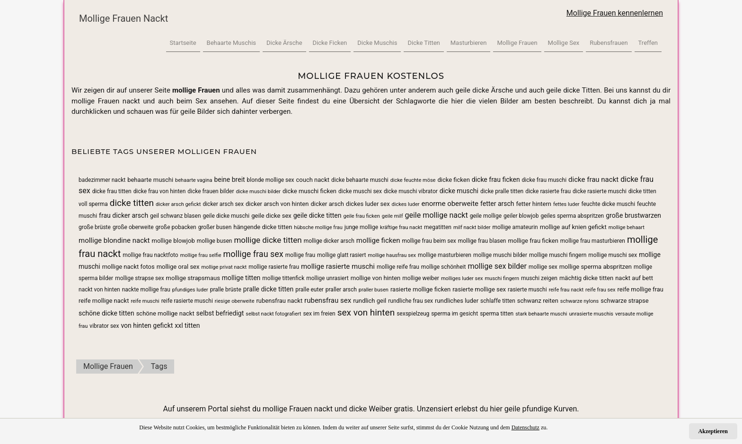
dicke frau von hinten (159, 191)
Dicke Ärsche (284, 42)
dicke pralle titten (501, 191)
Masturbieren (468, 42)
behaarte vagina (193, 180)
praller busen (374, 290)
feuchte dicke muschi (608, 204)
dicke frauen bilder (210, 191)
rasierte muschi (527, 289)
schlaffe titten (497, 301)
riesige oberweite (235, 301)
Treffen (648, 42)
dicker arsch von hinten (277, 203)
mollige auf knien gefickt (573, 227)
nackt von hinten (99, 289)
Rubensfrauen (608, 42)
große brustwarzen (633, 215)
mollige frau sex (253, 254)
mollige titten (241, 278)
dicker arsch (327, 203)
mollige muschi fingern (557, 255)
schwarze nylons (579, 301)
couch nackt (312, 179)
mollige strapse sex (139, 278)
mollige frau (300, 255)
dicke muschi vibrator (411, 191)
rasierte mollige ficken (420, 289)
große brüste (95, 227)
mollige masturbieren (444, 255)
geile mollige (486, 216)
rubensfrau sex (327, 300)
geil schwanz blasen (175, 216)
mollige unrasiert (327, 278)
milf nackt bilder (472, 227)
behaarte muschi (150, 179)
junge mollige (361, 227)
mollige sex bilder (497, 266)
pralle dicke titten (268, 289)
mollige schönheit (443, 267)
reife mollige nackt (104, 300)
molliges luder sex (462, 278)
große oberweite (133, 227)
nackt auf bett (634, 278)
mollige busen (214, 241)
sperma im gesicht (454, 313)
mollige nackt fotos (128, 266)
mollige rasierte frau (273, 267)
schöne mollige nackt (165, 313)
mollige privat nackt (224, 267)
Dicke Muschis (377, 42)
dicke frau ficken (496, 179)
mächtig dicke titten (586, 278)
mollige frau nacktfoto (150, 255)
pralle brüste (225, 289)
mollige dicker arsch (329, 241)
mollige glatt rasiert (341, 255)
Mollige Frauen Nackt (123, 18)
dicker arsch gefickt (178, 204)
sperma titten (496, 313)
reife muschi (145, 301)
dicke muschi (459, 191)
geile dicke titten (317, 215)
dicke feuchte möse (413, 180)
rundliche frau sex (410, 301)
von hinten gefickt (147, 325)
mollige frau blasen (482, 241)
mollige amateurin (515, 227)
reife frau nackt (566, 290)
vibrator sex (104, 326)
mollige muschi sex (612, 255)
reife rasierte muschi (187, 301)
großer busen (215, 227)
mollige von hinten (376, 278)
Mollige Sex (564, 42)
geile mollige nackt (436, 215)
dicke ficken (453, 179)
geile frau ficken (361, 216)
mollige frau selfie (200, 255)
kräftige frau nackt (401, 227)
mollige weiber (420, 278)
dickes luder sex (368, 203)
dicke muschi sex (360, 191)
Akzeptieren (713, 431)
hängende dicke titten (262, 227)
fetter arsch (497, 203)
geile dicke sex (271, 215)
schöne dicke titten (106, 313)
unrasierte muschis (591, 314)
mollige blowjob (173, 240)
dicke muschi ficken (309, 191)
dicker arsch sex (223, 204)
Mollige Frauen (517, 42)
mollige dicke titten (267, 240)
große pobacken (176, 227)
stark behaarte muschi (541, 314)
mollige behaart (627, 227)
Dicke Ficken (330, 42)
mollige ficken (378, 240)
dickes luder (406, 204)
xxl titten (187, 325)
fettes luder (566, 204)
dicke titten (132, 202)
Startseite (183, 42)
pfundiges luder (190, 290)
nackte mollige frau (146, 289)
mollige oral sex (178, 266)
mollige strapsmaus (193, 278)
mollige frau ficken (533, 240)
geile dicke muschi (226, 216)
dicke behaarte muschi (360, 180)
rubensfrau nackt (279, 300)
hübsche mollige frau (318, 227)
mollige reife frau (398, 267)
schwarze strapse (624, 300)
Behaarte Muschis (231, 42)
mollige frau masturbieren (592, 241)
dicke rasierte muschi (600, 191)
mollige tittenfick (283, 278)
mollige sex (543, 267)
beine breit (229, 179)
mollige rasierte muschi (338, 266)
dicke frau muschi (544, 180)
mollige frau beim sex (429, 241)
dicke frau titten (112, 191)
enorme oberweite (449, 203)
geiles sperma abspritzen (572, 216)
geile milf (392, 216)
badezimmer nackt (102, 180)
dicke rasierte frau (548, 191)
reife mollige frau (640, 289)
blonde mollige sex (270, 180)
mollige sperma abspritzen (595, 266)
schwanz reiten (537, 300)
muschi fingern (502, 278)
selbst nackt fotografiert (273, 314)
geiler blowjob (521, 216)
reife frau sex (600, 290)
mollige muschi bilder (500, 255)
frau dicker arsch (123, 215)
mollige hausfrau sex (392, 255)
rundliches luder (456, 300)
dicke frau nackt (593, 179)
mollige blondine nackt (114, 240)
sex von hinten (366, 312)
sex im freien (319, 313)
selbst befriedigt (220, 313)
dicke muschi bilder (258, 191)
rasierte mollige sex (479, 289)
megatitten (437, 227)
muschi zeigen (539, 278)
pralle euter (309, 289)
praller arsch (341, 289)
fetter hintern (534, 203)
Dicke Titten (423, 42)
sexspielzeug (413, 313)
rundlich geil (369, 300)
